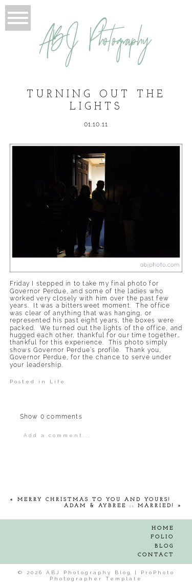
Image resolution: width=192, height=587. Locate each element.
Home (163, 528)
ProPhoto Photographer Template (112, 575)
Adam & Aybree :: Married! (119, 506)
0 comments (51, 416)
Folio (162, 537)
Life (58, 381)
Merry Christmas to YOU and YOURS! (94, 500)
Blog (164, 546)
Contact (156, 555)
